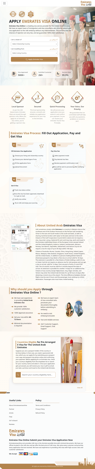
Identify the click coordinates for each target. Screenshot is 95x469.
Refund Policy (40, 413)
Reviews (12, 424)
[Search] (38, 375)
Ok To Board (13, 420)
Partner (11, 409)
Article (11, 413)
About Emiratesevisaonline (18, 405)
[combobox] (34, 44)
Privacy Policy (40, 409)
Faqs (10, 417)
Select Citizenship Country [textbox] (21, 44)
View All (79, 388)
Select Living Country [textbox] (19, 53)
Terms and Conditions (43, 405)
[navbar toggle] (4, 3)
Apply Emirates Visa (34, 59)
